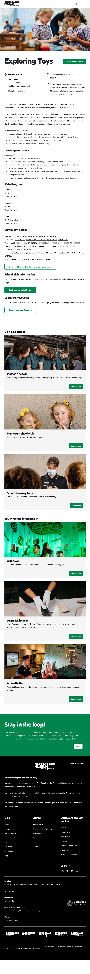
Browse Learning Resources (20, 310)
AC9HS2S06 (75, 243)
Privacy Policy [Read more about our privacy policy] (9, 948)
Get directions (9, 891)
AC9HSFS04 (52, 236)
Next (78, 746)
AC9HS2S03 (42, 243)
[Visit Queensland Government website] (76, 902)
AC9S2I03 (30, 259)
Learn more (76, 386)
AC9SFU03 (18, 249)
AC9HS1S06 (63, 239)
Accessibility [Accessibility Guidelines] (37, 833)
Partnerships (65, 832)
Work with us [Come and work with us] (65, 836)
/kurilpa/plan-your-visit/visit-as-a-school (45, 363)
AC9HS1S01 (20, 239)
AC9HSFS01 (19, 236)
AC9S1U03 (62, 252)
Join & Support (9, 851)
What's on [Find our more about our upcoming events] (7, 824)
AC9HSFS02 (30, 236)
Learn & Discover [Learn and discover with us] (10, 833)
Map (52, 77)
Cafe (34, 842)
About (6, 842)
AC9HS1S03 (41, 239)
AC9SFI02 (43, 252)
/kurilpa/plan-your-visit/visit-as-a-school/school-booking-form (45, 482)
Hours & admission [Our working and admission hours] (39, 824)
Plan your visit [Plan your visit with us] (9, 829)
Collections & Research (12, 837)
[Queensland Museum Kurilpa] (12, 4)
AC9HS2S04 (53, 243)
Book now (76, 505)
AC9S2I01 (21, 259)
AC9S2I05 (38, 259)
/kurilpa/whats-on (45, 550)
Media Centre (65, 850)
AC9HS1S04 (52, 239)
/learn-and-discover (45, 611)
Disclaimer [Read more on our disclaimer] (36, 948)
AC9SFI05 (53, 252)
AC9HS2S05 (64, 243)
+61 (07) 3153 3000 (11, 920)
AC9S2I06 (47, 259)
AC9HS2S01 (20, 243)
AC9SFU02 (8, 249)
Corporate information (69, 845)
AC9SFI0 (35, 252)
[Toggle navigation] (83, 4)
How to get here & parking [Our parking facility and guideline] (42, 829)
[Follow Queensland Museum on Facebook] (62, 871)
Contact (35, 846)
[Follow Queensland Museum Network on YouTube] (76, 871)
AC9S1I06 (8, 256)
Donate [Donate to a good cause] (63, 827)
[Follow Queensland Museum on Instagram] (67, 871)
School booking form (74, 61)
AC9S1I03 (71, 252)
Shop (6, 855)
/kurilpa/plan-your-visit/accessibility (45, 674)
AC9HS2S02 (31, 243)
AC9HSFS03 (41, 236)
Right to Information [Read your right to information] (23, 948)
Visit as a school (17, 279)
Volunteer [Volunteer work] (64, 841)
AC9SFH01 (28, 249)
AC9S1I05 (80, 252)
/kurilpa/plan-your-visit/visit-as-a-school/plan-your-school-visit (45, 422)
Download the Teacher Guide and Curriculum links (30, 266)
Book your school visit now (20, 290)
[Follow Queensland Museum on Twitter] (72, 871)
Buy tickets (8, 846)
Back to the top (76, 763)
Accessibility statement (69, 854)
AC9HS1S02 (31, 239)
